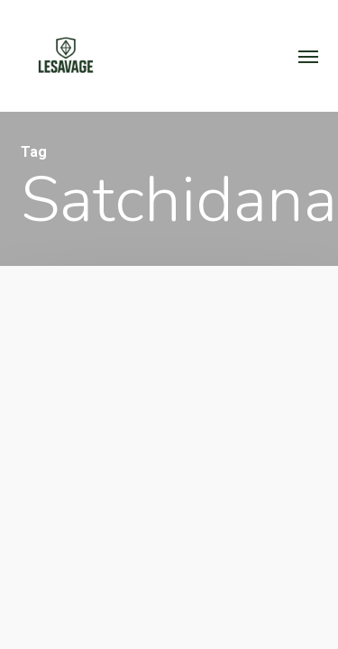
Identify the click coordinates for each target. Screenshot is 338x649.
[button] (308, 56)
